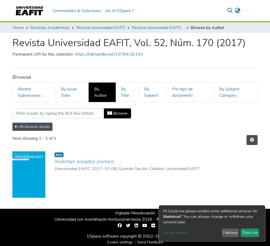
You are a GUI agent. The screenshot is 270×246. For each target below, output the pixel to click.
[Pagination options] (252, 140)
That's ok (250, 232)
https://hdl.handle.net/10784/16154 (109, 54)
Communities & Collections (77, 11)
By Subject (151, 92)
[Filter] (58, 113)
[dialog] (212, 223)
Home (18, 28)
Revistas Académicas (50, 28)
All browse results (32, 126)
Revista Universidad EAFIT (100, 28)
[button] (237, 11)
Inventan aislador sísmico (84, 161)
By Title (125, 92)
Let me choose (175, 232)
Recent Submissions (29, 92)
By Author (100, 92)
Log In (248, 11)
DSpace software (103, 236)
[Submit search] (230, 11)
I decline (230, 232)
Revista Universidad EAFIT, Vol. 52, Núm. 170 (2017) (158, 28)
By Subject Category (229, 92)
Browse (117, 113)
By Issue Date (69, 92)
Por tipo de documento (182, 92)
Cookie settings (120, 242)
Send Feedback (150, 242)
